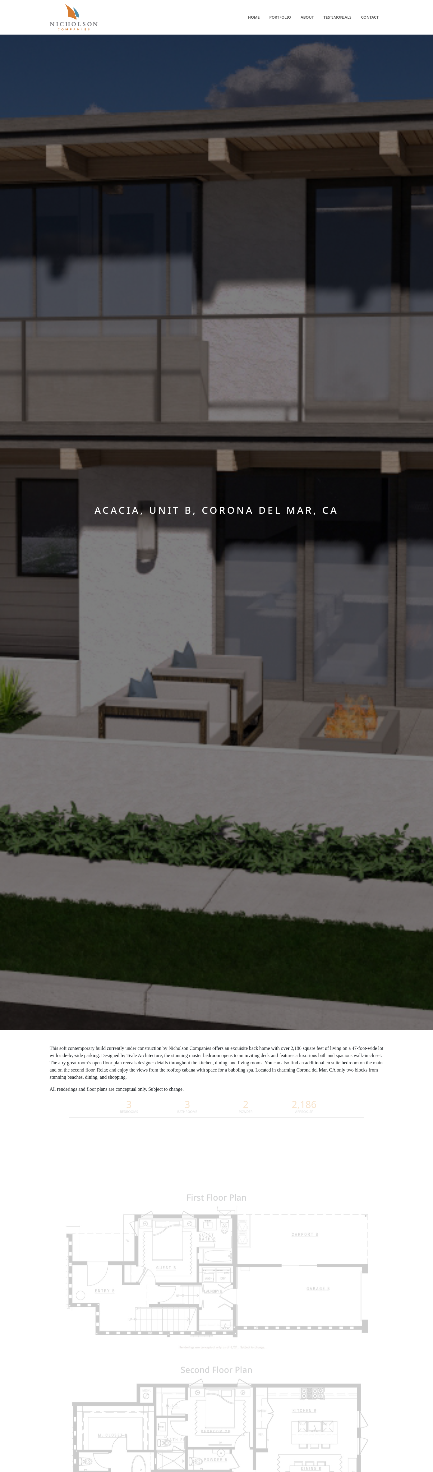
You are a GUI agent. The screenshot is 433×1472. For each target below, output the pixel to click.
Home (254, 17)
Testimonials (338, 17)
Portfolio (280, 17)
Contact (370, 17)
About (307, 17)
